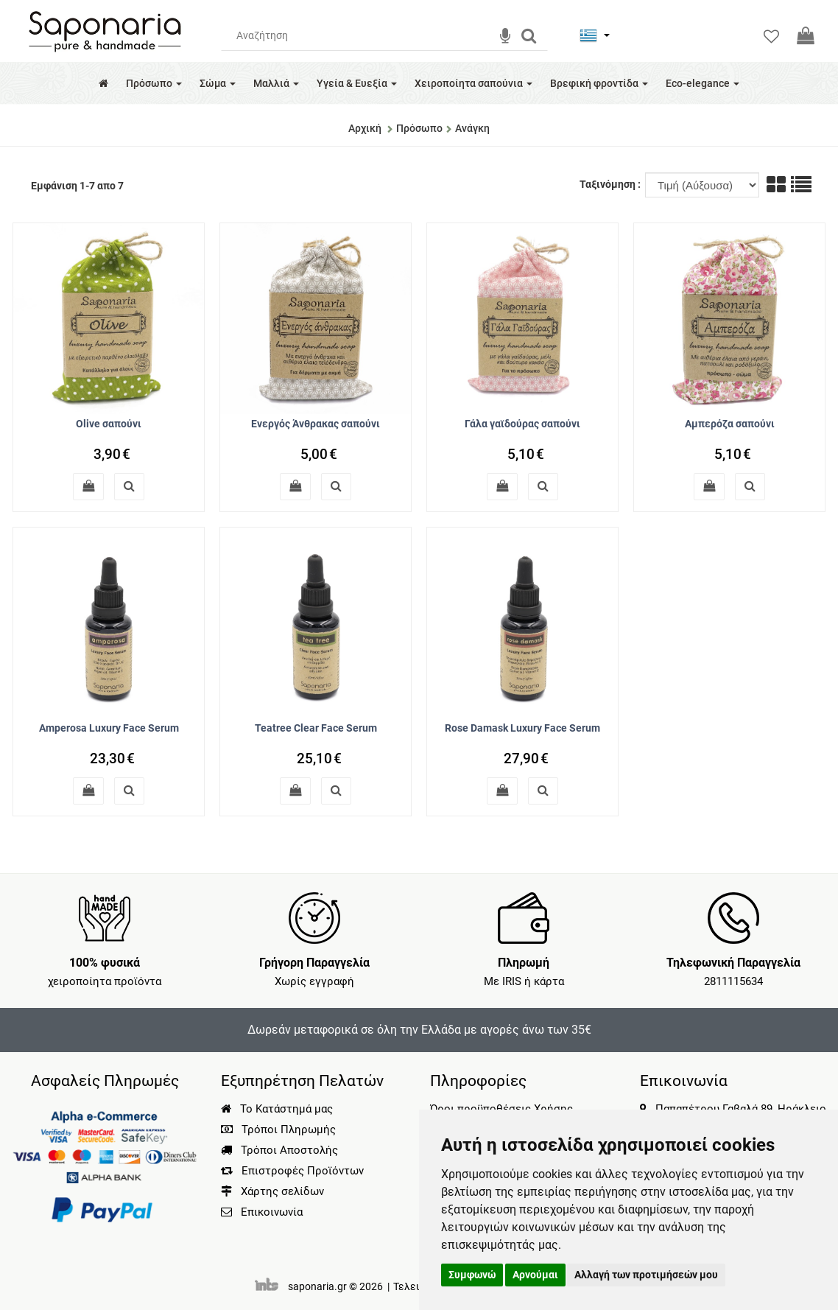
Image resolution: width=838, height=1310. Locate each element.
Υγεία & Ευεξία (357, 83)
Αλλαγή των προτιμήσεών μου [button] (646, 1275)
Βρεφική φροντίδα (599, 83)
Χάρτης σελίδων (272, 1191)
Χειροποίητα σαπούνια (473, 83)
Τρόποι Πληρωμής (278, 1129)
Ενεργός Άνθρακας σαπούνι (315, 424)
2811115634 (733, 981)
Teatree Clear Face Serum (316, 728)
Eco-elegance (702, 83)
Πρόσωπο (154, 83)
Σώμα (218, 83)
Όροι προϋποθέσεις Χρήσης (501, 1108)
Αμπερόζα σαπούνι (730, 424)
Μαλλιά (276, 83)
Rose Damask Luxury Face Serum (522, 728)
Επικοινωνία (272, 1212)
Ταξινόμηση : (611, 184)
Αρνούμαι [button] (535, 1275)
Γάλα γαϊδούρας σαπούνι (522, 424)
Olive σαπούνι (108, 424)
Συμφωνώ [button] (472, 1275)
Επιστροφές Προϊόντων (292, 1170)
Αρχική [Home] (364, 128)
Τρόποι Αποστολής (279, 1150)
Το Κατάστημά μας (277, 1108)
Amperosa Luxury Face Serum (109, 728)
